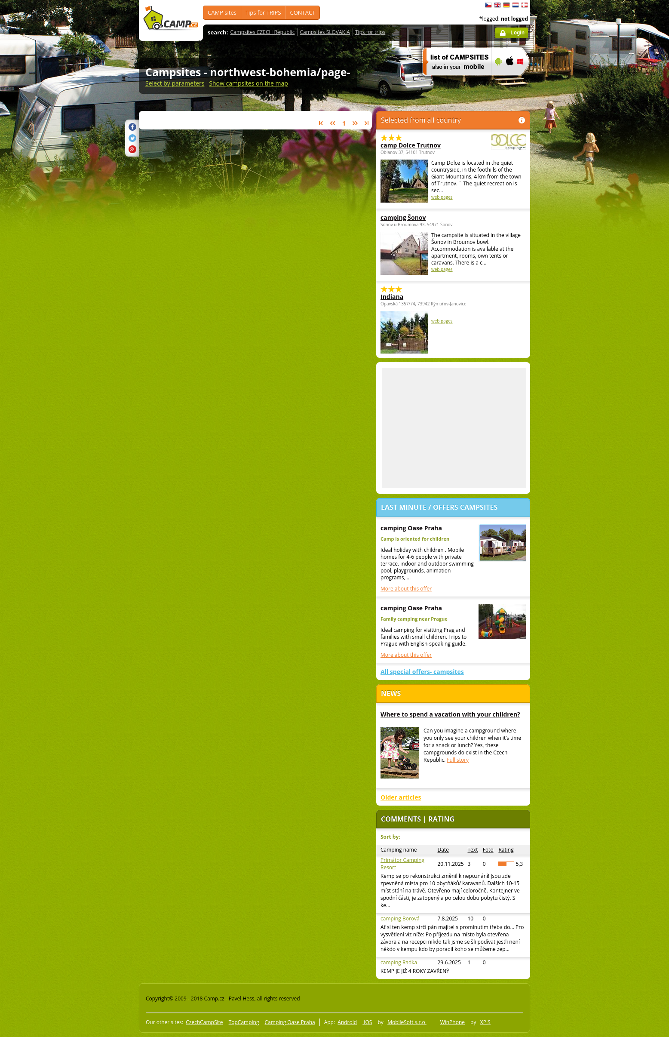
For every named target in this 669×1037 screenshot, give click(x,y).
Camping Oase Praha (290, 1022)
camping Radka (399, 962)
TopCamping (244, 1022)
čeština (488, 5)
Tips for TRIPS (263, 12)
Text (473, 849)
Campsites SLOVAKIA (325, 32)
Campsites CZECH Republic (262, 32)
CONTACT (303, 12)
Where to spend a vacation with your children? (450, 714)
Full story (458, 759)
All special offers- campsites (422, 672)
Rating (505, 849)
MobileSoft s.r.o (407, 1022)
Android (347, 1022)
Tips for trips (370, 32)
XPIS (485, 1022)
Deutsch (506, 5)
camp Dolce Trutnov (430, 145)
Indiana (392, 296)
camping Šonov (403, 217)
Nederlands (515, 5)
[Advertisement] (566, 258)
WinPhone (452, 1022)
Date (443, 849)
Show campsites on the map (248, 83)
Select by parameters (174, 83)
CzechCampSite (204, 1022)
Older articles (401, 797)
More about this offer (406, 588)
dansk (524, 5)
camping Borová (400, 918)
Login (517, 33)
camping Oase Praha (411, 528)
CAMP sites (222, 12)
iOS (367, 1022)
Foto (488, 849)
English (497, 5)
